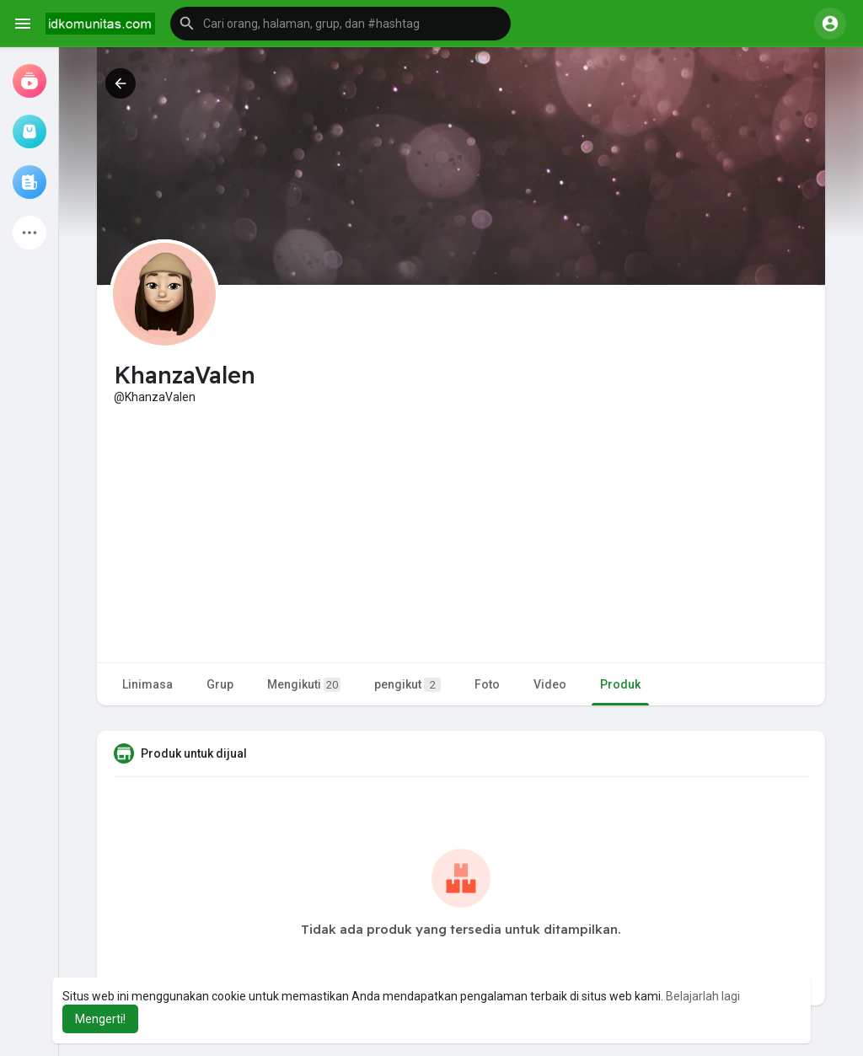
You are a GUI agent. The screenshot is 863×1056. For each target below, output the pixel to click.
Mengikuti (303, 685)
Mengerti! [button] (100, 1019)
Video (549, 684)
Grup (219, 684)
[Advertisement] (461, 532)
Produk (620, 684)
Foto (487, 684)
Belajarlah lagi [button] (703, 996)
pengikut (407, 685)
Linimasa (147, 684)
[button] (340, 23)
